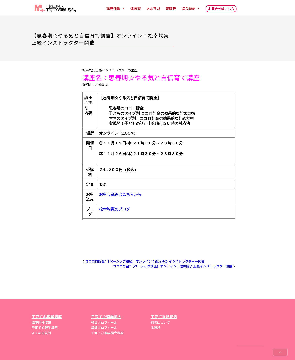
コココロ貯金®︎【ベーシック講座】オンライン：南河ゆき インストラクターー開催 (144, 261)
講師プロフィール (104, 327)
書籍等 (171, 8)
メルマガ (153, 8)
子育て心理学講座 (45, 327)
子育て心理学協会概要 (107, 332)
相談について (160, 322)
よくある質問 (41, 332)
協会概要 (190, 8)
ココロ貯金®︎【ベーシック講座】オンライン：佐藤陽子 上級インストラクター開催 (172, 266)
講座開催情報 (41, 322)
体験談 (135, 8)
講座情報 (115, 8)
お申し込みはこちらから (120, 194)
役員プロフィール (104, 322)
